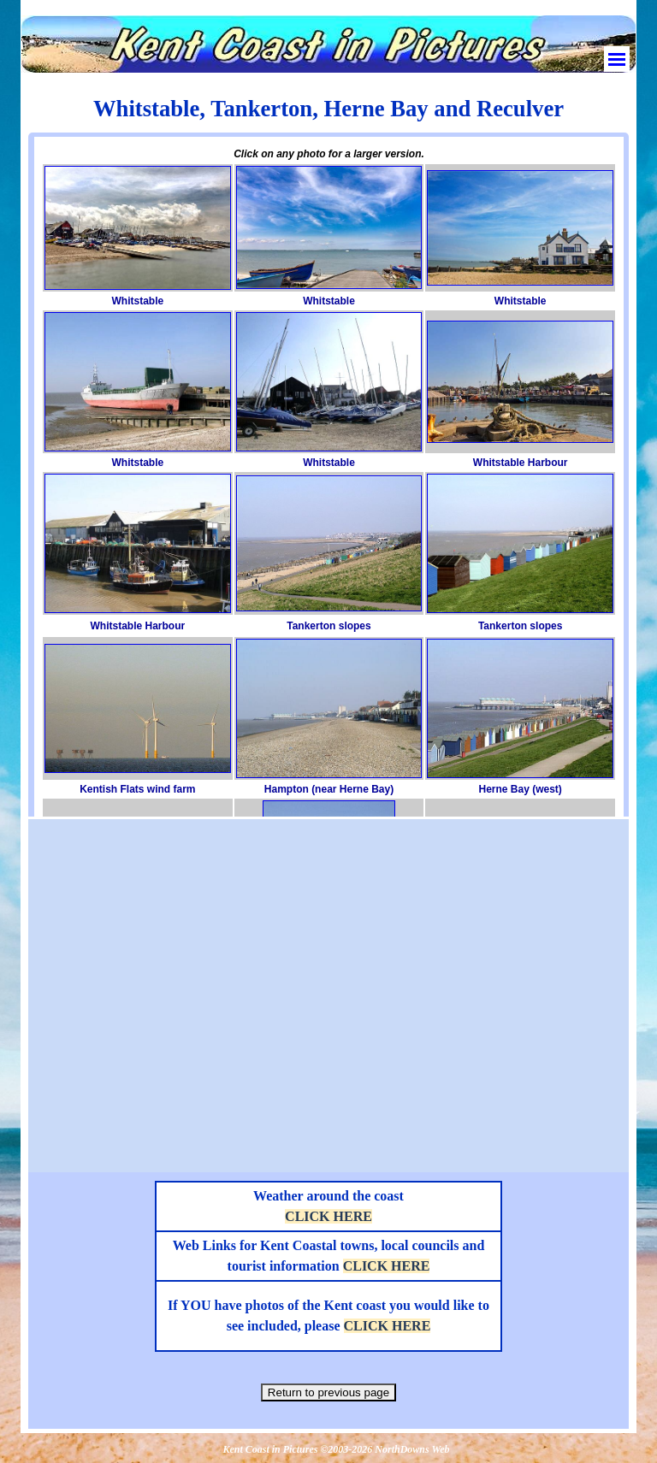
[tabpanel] (328, 109)
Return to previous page (328, 1392)
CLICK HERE (328, 1216)
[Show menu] (617, 59)
